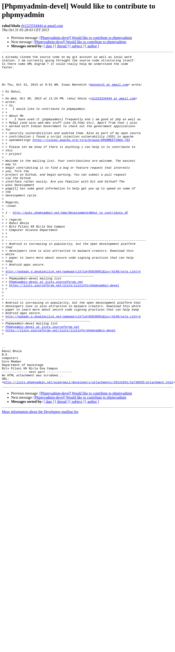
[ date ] (49, 46)
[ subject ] (77, 46)
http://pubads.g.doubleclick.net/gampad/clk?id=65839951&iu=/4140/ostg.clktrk (73, 315)
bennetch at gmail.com (109, 91)
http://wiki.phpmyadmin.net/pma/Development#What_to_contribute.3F (70, 244)
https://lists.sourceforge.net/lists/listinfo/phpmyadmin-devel (64, 331)
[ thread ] (62, 46)
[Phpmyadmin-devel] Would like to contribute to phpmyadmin (86, 38)
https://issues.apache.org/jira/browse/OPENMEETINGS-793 (81, 157)
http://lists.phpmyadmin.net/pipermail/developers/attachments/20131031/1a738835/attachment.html (88, 448)
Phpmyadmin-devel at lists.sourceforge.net (46, 327)
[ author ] (92, 46)
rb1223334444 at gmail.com (42, 26)
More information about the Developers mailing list (40, 477)
